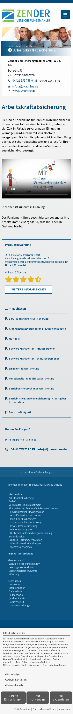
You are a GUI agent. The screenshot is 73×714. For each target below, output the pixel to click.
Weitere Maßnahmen (21, 546)
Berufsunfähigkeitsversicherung (28, 318)
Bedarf (12, 501)
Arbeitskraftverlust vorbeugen (25, 543)
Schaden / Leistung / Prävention (25, 539)
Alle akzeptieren (61, 697)
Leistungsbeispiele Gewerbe (23, 570)
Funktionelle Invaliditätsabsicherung (31, 378)
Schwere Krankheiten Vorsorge (26, 522)
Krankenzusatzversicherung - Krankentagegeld (37, 328)
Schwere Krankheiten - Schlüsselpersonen (34, 358)
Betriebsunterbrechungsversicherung (31, 388)
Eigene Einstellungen (13, 697)
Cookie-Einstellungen (20, 605)
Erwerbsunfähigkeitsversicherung (27, 511)
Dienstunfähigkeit (20, 412)
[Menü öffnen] (65, 14)
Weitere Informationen (28, 289)
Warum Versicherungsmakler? (24, 563)
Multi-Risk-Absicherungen (23, 518)
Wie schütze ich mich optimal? (25, 504)
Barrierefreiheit (16, 601)
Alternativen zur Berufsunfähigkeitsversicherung (33, 508)
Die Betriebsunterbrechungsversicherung (31, 533)
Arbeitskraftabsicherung (21, 497)
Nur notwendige (38, 697)
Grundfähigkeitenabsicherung (25, 515)
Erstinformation (22, 709)
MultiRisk (14, 338)
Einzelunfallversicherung (24, 368)
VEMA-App (14, 574)
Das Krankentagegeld (21, 529)
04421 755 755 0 (21, 449)
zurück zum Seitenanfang (36, 472)
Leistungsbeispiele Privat (21, 567)
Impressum (64, 709)
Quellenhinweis (17, 598)
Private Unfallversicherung (23, 525)
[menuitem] (33, 521)
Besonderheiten (17, 536)
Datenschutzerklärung (44, 709)
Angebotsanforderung (20, 553)
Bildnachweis (16, 594)
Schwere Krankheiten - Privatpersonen (32, 348)
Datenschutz (15, 591)
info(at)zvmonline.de (52, 449)
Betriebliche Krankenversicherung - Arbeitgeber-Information (38, 400)
